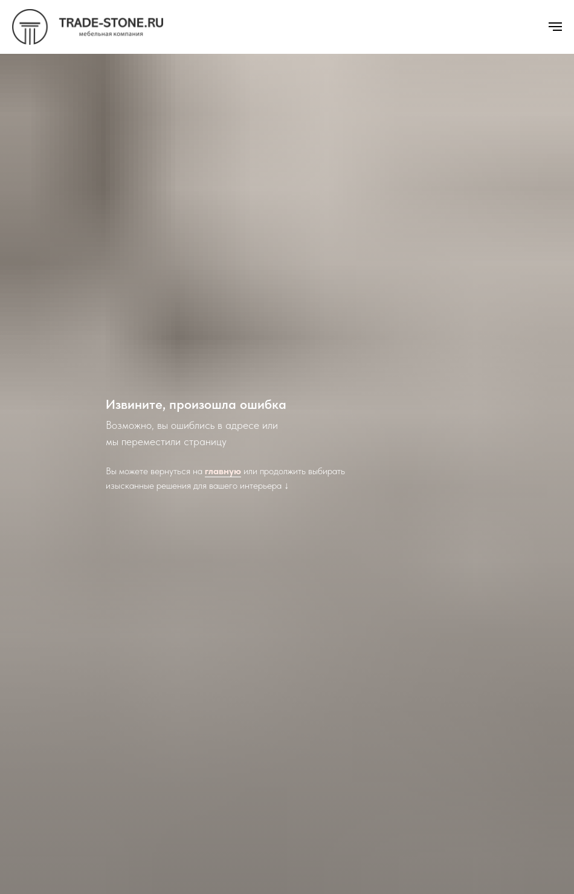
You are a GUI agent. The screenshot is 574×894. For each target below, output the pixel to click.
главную (223, 471)
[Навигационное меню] (555, 26)
